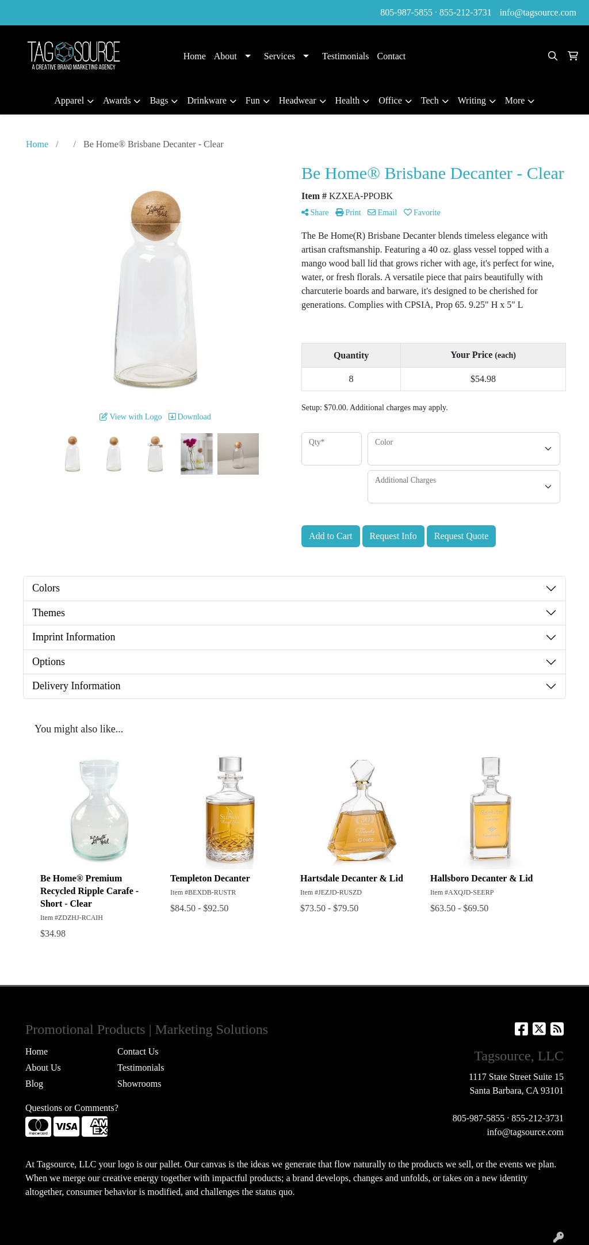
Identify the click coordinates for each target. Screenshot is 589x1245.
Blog (34, 1084)
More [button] (515, 100)
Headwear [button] (297, 100)
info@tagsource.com (538, 12)
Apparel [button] (70, 100)
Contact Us (138, 1051)
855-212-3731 (465, 12)
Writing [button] (472, 100)
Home (194, 56)
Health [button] (347, 100)
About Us (43, 1067)
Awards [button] (117, 100)
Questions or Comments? (71, 1108)
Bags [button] (159, 100)
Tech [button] (430, 100)
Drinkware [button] (206, 100)
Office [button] (390, 100)
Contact (391, 56)
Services (279, 56)
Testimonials (345, 56)
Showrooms (139, 1084)
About (225, 56)
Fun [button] (253, 100)
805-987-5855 (406, 12)
